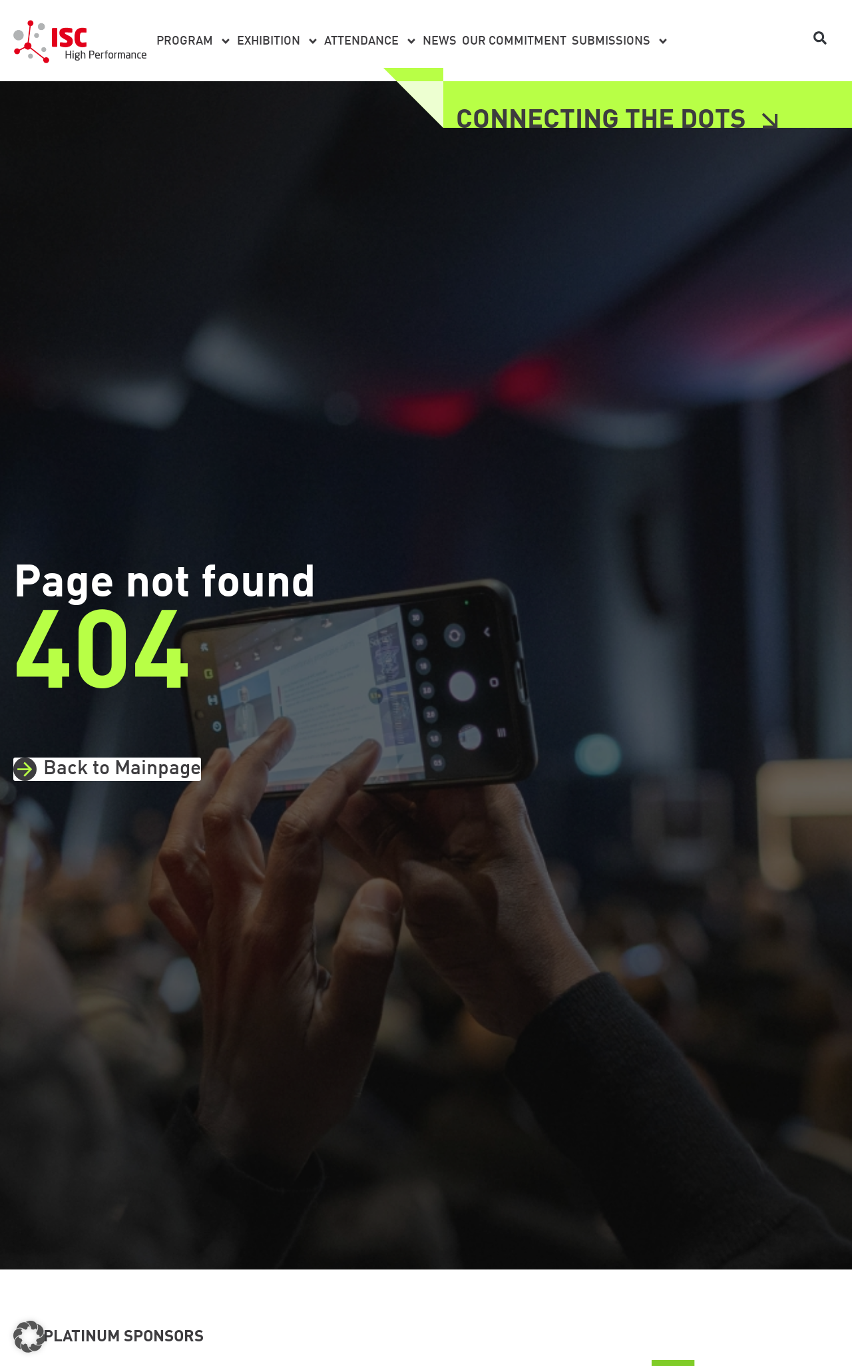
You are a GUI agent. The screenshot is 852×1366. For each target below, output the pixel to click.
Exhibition (278, 41)
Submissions (620, 41)
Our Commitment (514, 41)
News (440, 41)
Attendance (370, 41)
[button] (820, 38)
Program (194, 41)
